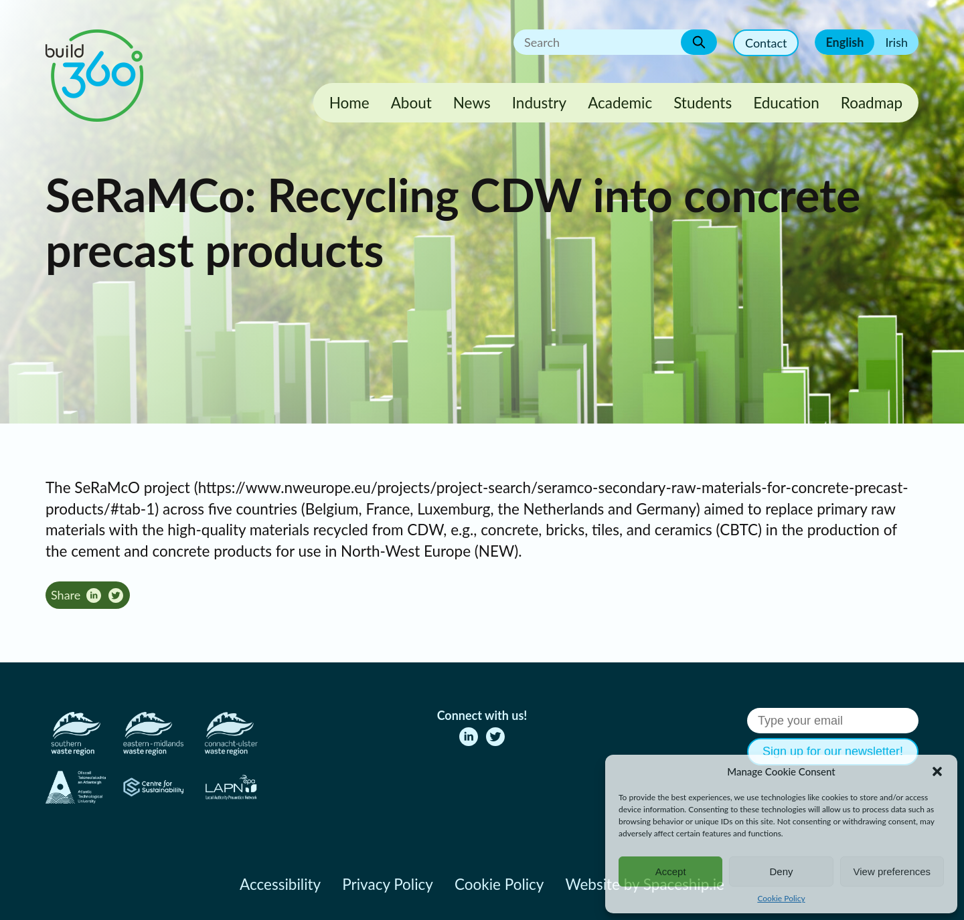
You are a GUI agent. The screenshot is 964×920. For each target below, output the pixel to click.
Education (786, 103)
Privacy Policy (387, 884)
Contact (766, 42)
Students (702, 103)
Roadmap (871, 103)
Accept (670, 871)
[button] (937, 771)
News (472, 103)
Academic (620, 103)
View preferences (892, 871)
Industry (539, 103)
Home (349, 103)
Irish (896, 42)
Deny (781, 871)
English (844, 42)
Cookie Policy (781, 898)
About (411, 103)
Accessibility (280, 884)
